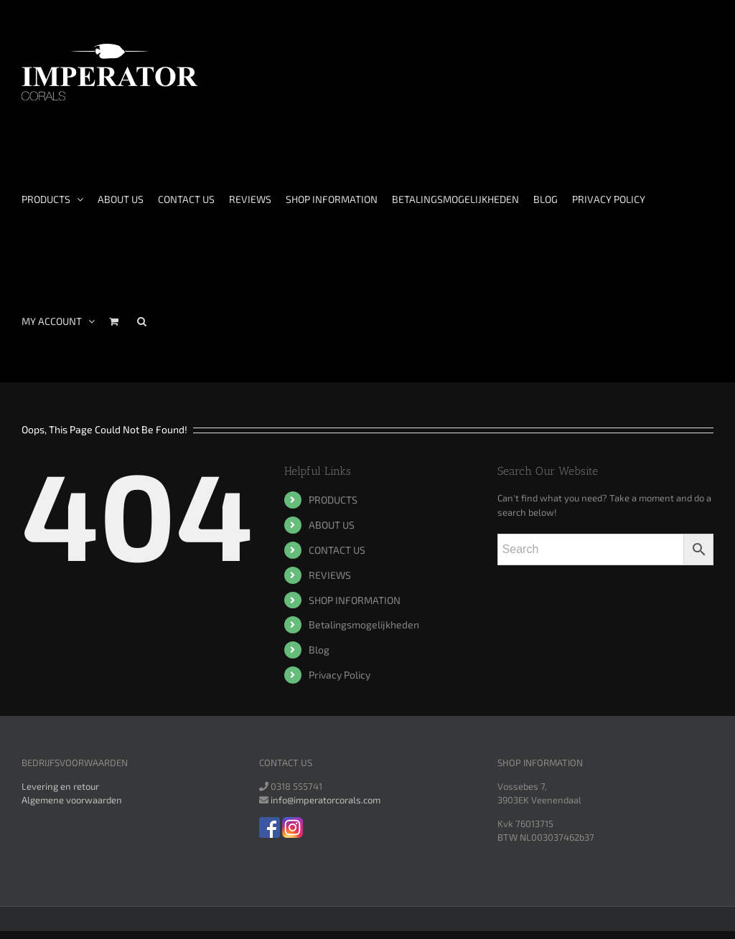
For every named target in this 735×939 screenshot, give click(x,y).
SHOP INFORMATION (355, 600)
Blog (319, 649)
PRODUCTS (333, 500)
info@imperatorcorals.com (325, 800)
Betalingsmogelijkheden (364, 624)
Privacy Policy (339, 675)
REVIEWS (330, 575)
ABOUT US (332, 525)
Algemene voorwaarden (72, 800)
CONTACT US (337, 550)
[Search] (141, 321)
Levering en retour (60, 786)
